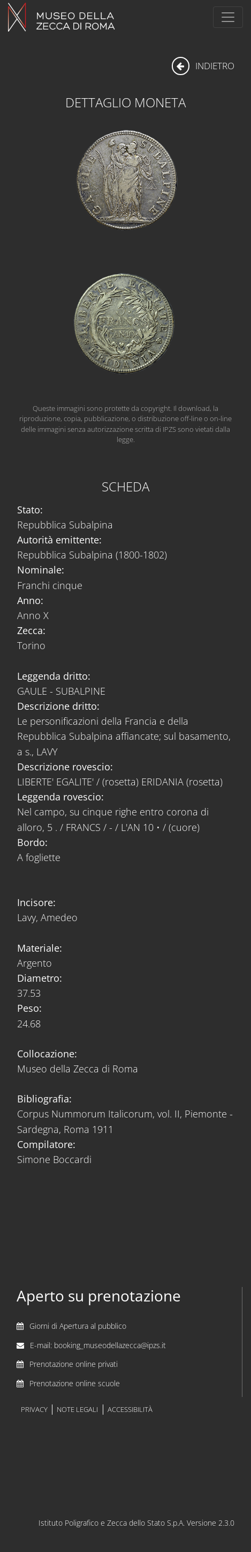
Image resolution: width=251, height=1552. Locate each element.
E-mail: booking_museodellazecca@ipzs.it (98, 1345)
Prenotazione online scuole (74, 1383)
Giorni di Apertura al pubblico (77, 1326)
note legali (77, 1409)
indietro (203, 66)
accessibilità (130, 1409)
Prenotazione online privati (73, 1364)
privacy (34, 1409)
